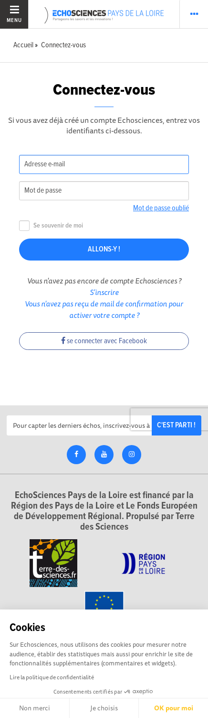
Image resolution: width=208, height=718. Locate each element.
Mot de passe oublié (161, 208)
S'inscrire (104, 292)
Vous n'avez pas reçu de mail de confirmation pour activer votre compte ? (104, 309)
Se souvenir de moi (51, 226)
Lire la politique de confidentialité (52, 677)
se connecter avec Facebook (104, 341)
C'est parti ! (176, 425)
